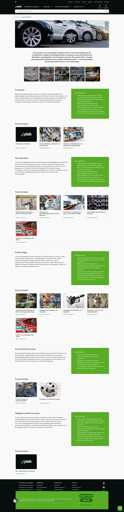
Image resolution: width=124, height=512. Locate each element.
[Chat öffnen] (119, 508)
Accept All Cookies (86, 496)
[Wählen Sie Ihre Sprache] (16, 2)
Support (90, 1)
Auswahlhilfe (75, 489)
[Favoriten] (100, 7)
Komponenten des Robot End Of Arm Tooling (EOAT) (26, 490)
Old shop (107, 1)
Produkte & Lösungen (32, 7)
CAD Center (39, 485)
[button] (15, 500)
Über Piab (70, 1)
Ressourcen (79, 7)
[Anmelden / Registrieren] (106, 7)
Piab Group (77, 1)
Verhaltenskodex (58, 489)
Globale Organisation (59, 487)
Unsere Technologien (63, 7)
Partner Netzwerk (98, 1)
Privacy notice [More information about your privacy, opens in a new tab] (59, 500)
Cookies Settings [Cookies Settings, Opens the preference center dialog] (86, 504)
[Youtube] (103, 487)
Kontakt (84, 1)
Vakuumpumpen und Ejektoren (26, 485)
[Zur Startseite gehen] (18, 6)
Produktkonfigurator (42, 487)
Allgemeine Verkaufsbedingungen (42, 490)
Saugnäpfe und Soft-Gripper (26, 487)
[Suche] (107, 11)
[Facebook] (103, 483)
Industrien (48, 7)
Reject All (86, 500)
